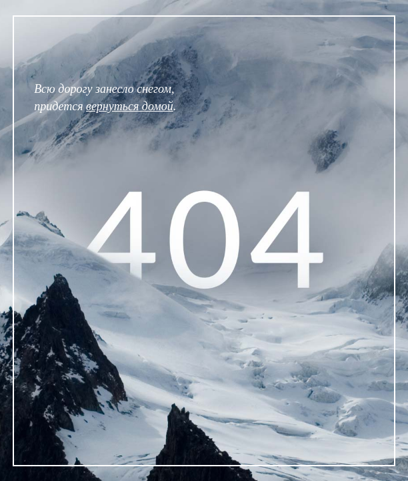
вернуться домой (129, 106)
